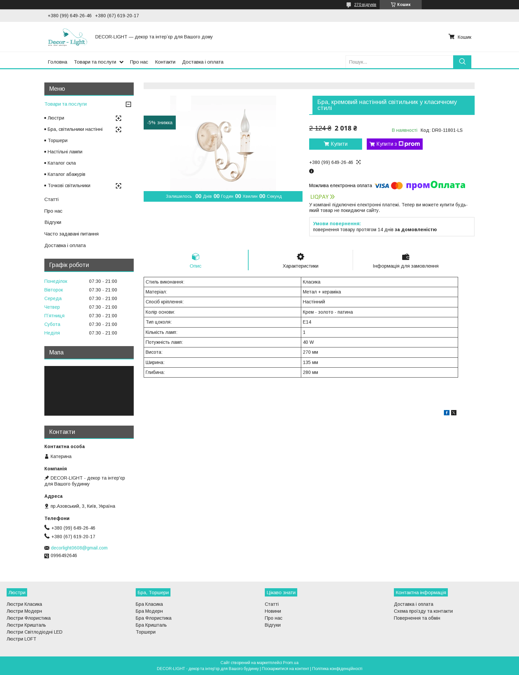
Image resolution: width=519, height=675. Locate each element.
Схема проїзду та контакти (423, 611)
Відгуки (52, 222)
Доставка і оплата (202, 62)
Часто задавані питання (71, 233)
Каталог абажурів (66, 174)
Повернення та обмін (417, 618)
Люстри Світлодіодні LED (35, 632)
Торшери (58, 140)
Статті (51, 199)
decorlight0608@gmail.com (79, 547)
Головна (57, 62)
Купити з (398, 144)
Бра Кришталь (151, 625)
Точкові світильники (69, 185)
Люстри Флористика (29, 618)
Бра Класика (149, 604)
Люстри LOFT (21, 639)
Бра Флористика (153, 618)
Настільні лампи (65, 151)
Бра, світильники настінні (75, 129)
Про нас (139, 62)
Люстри (56, 118)
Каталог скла (62, 163)
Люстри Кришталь (26, 625)
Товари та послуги (95, 62)
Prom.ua (291, 662)
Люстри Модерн (24, 611)
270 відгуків (365, 4)
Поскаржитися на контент (285, 668)
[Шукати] (462, 61)
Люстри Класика (24, 604)
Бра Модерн (149, 611)
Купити (339, 144)
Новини (273, 611)
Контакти (165, 62)
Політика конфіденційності (337, 668)
